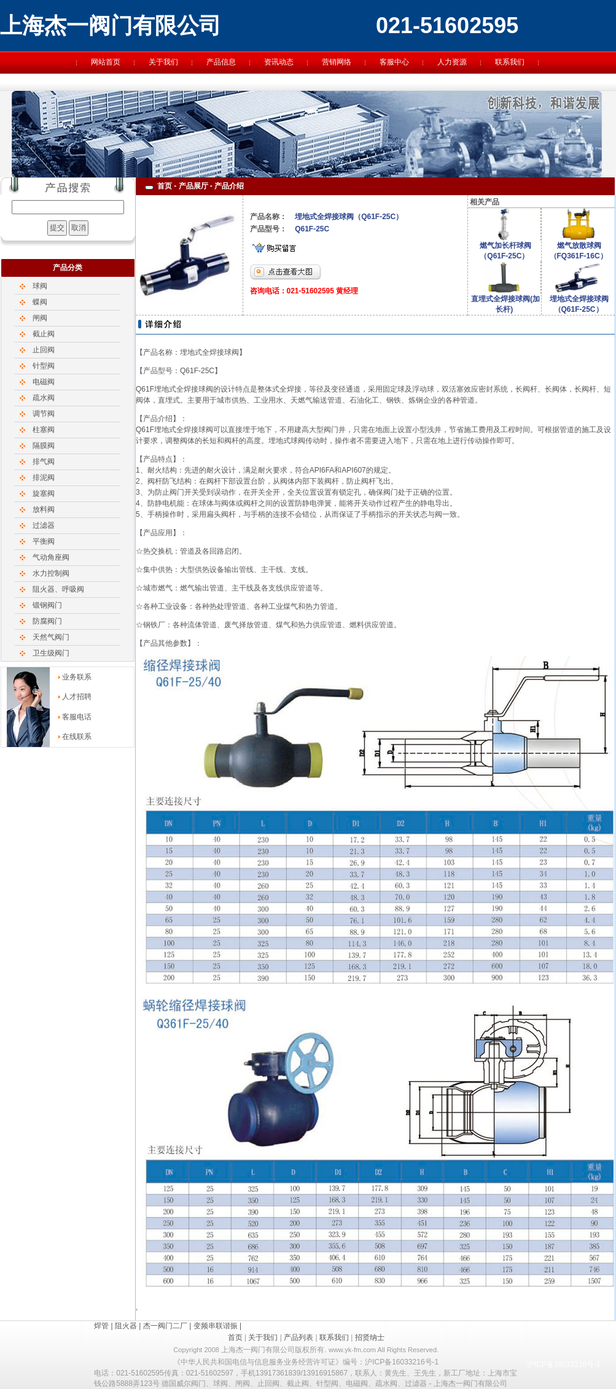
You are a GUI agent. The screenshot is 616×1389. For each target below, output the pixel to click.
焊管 (101, 1325)
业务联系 (77, 677)
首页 (235, 1337)
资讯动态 (279, 62)
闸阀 (40, 318)
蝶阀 (40, 302)
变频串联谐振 (215, 1325)
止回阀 (44, 350)
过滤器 (44, 525)
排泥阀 (44, 477)
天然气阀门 (51, 637)
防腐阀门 (47, 621)
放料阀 (44, 509)
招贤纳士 (369, 1337)
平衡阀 (44, 541)
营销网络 (336, 62)
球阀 (40, 286)
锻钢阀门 (47, 605)
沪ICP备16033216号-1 (564, 1364)
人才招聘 (77, 696)
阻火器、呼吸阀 (58, 589)
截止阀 (44, 334)
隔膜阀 (44, 445)
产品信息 (221, 62)
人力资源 (452, 62)
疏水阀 (44, 397)
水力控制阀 (51, 573)
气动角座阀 (51, 557)
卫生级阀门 (51, 653)
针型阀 (44, 366)
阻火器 (126, 1325)
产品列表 (298, 1337)
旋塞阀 (44, 493)
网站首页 (105, 62)
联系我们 (509, 62)
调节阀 (44, 413)
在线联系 (77, 736)
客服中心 (394, 62)
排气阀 (44, 461)
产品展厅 (193, 186)
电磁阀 (44, 381)
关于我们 (163, 62)
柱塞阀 (44, 429)
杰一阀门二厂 (165, 1325)
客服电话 (77, 717)
